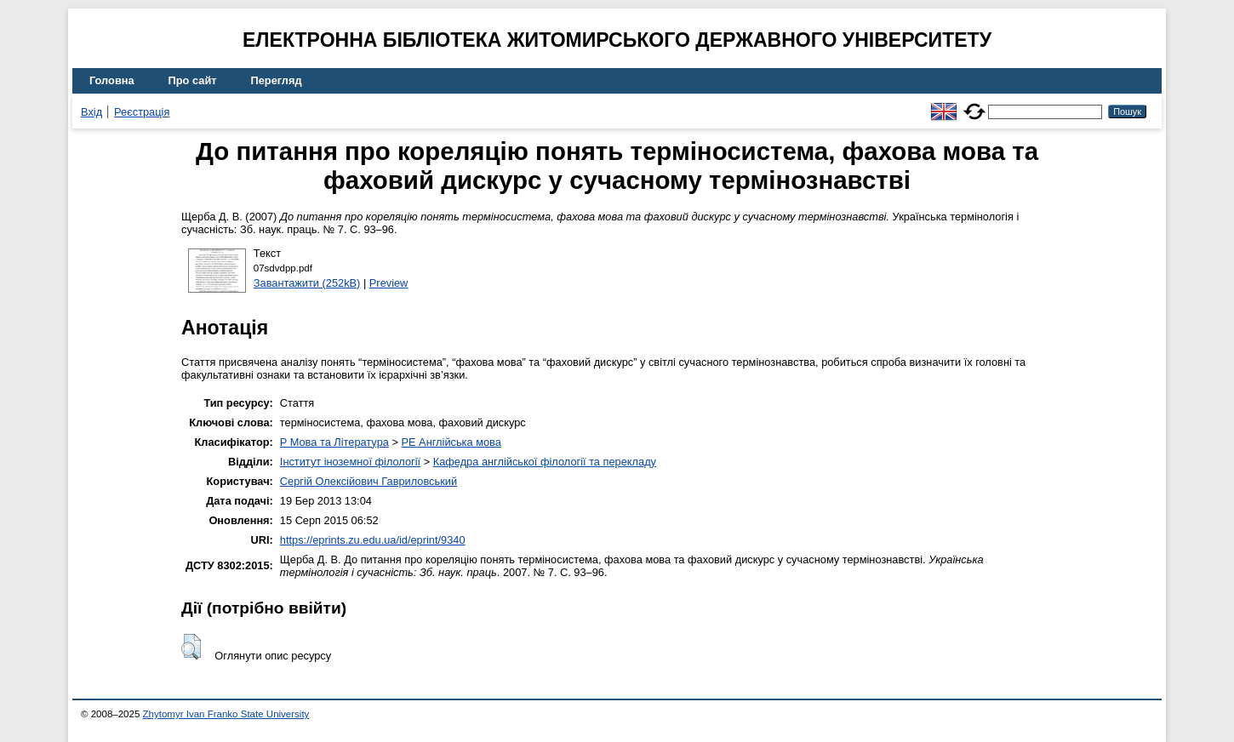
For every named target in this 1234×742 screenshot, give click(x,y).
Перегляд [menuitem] (276, 80)
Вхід (91, 112)
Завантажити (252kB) (307, 283)
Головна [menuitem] (111, 80)
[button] (191, 646)
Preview (388, 283)
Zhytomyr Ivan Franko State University (226, 714)
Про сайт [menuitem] (193, 80)
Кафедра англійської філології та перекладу (544, 461)
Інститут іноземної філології (350, 461)
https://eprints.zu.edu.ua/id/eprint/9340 (373, 540)
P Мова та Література (334, 442)
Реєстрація (141, 112)
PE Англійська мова (450, 442)
